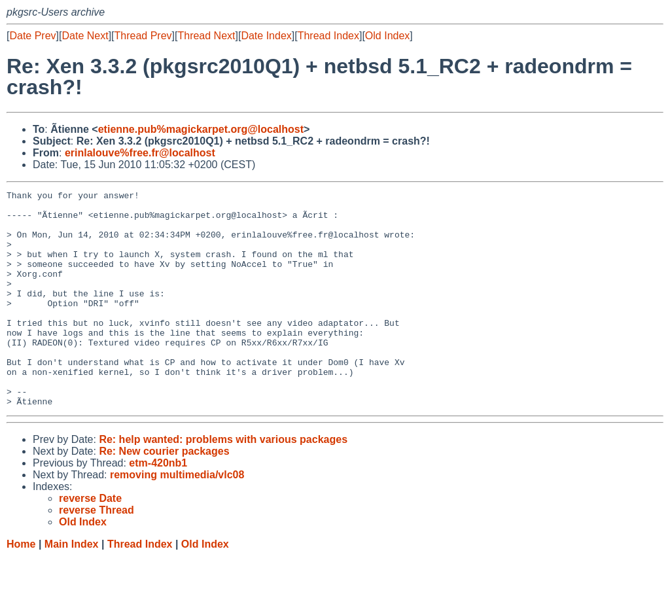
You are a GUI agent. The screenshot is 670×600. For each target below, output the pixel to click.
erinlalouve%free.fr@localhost (140, 152)
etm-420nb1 (158, 506)
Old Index (387, 35)
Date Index (266, 35)
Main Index (71, 587)
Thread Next (206, 35)
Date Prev (32, 35)
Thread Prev (143, 35)
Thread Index (328, 35)
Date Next (85, 35)
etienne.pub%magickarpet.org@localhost (201, 129)
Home (21, 587)
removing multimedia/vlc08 (177, 517)
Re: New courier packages (164, 494)
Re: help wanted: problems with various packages (223, 482)
